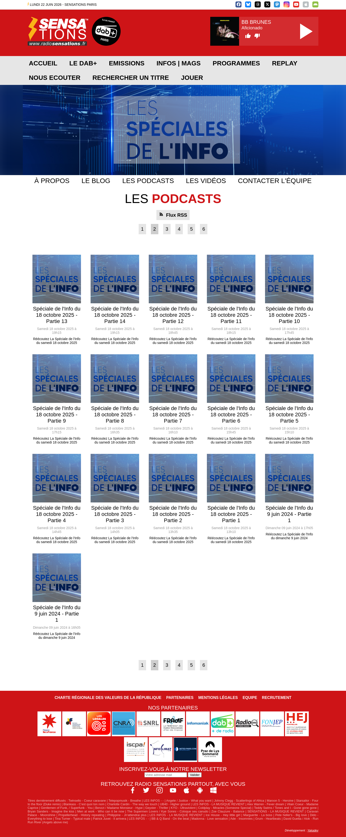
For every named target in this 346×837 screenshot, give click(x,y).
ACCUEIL (43, 63)
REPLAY (284, 63)
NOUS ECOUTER (54, 77)
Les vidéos (206, 180)
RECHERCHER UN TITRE (131, 77)
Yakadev (312, 830)
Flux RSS (176, 215)
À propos (51, 180)
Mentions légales (218, 698)
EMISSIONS (126, 63)
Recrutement (276, 698)
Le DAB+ (83, 63)
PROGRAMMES (236, 63)
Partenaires (180, 698)
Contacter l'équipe (275, 180)
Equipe (250, 698)
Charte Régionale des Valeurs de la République (108, 698)
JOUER (192, 77)
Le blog (95, 180)
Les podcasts (148, 180)
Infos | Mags (178, 63)
